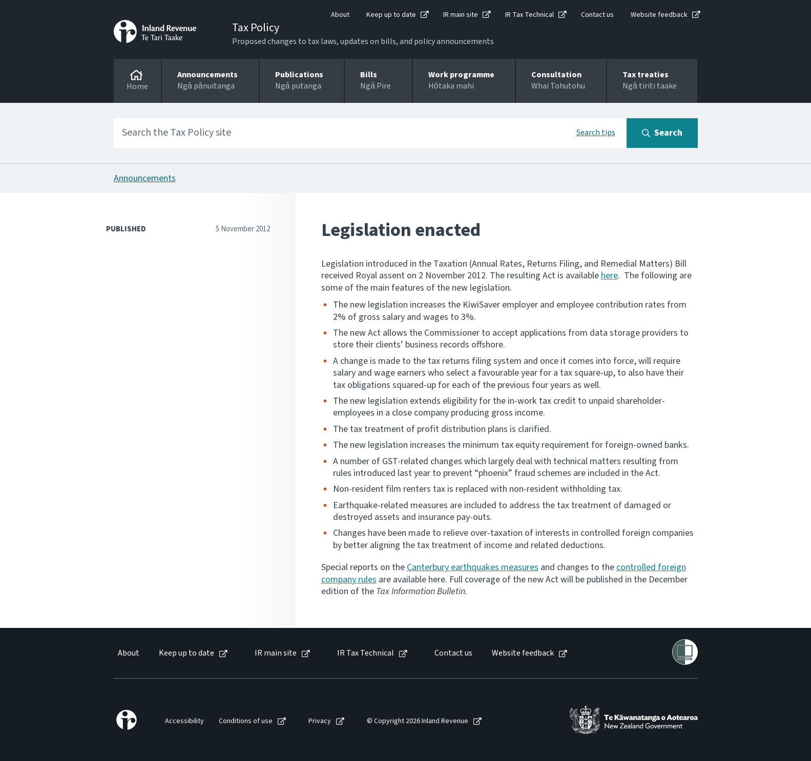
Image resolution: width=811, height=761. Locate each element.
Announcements (145, 178)
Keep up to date (391, 15)
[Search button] (662, 133)
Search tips (595, 132)
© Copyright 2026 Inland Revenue (417, 721)
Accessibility (184, 721)
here (609, 275)
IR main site (460, 15)
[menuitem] (127, 653)
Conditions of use (246, 721)
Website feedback (659, 15)
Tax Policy (255, 27)
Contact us (597, 15)
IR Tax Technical (529, 15)
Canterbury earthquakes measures (472, 567)
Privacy (319, 721)
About (340, 15)
